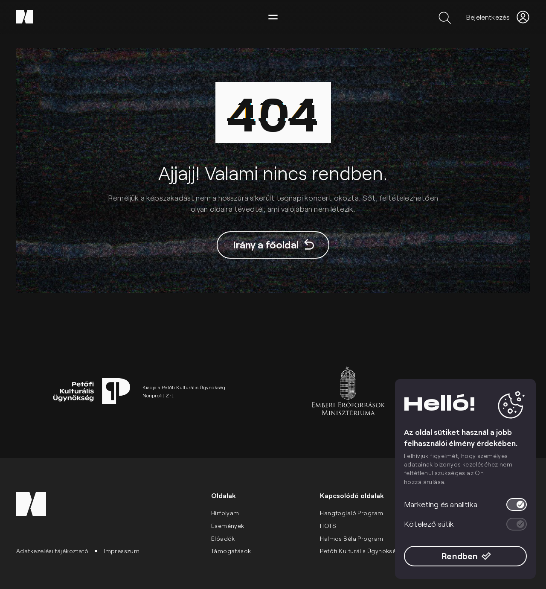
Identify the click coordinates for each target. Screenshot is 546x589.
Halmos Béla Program (351, 538)
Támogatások (231, 550)
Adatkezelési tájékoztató (52, 550)
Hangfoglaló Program (351, 512)
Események (227, 525)
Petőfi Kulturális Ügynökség (360, 550)
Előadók (223, 538)
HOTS (328, 525)
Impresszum (121, 550)
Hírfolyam (225, 512)
